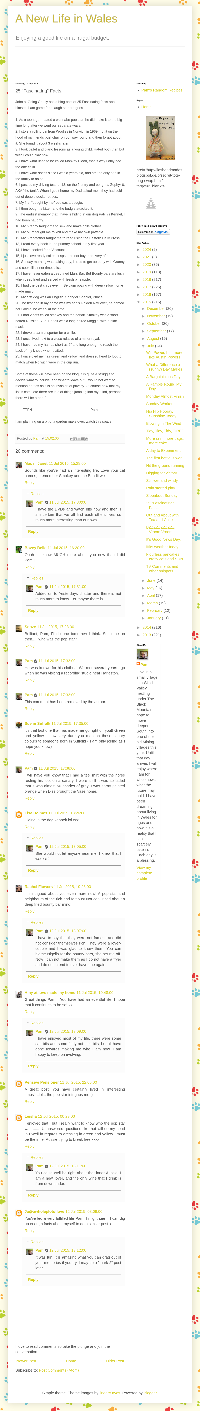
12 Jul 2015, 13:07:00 (67, 931)
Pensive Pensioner (42, 1082)
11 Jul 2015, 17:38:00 (56, 768)
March (153, 603)
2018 (147, 279)
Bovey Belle (35, 548)
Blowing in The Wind (163, 423)
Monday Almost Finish (165, 396)
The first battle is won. (165, 458)
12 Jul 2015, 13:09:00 (67, 1031)
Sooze (30, 627)
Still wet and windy (162, 480)
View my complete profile (144, 873)
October (154, 323)
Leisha (31, 1116)
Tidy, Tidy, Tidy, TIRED (165, 431)
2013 (147, 635)
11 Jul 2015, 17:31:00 (67, 587)
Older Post (115, 1361)
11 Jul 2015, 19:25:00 (72, 887)
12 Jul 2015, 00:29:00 (56, 1116)
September (157, 331)
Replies (37, 494)
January (154, 618)
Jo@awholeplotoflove (44, 1211)
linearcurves (109, 1393)
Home (71, 1361)
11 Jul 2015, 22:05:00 (78, 1082)
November (156, 316)
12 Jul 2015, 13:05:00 (67, 846)
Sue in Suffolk (37, 723)
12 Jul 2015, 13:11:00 (67, 1166)
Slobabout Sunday (162, 495)
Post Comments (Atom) (59, 1370)
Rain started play (160, 488)
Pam (39, 502)
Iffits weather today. (162, 547)
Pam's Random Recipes (161, 90)
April (151, 595)
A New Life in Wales (66, 18)
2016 (147, 294)
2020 (147, 264)
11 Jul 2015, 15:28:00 (67, 463)
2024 (147, 249)
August (153, 338)
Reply (29, 483)
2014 (147, 627)
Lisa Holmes (36, 813)
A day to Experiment (163, 450)
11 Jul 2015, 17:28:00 (55, 627)
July (151, 346)
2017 (147, 287)
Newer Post (26, 1361)
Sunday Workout (160, 404)
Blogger (150, 1393)
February (155, 610)
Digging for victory (161, 473)
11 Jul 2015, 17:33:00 (56, 661)
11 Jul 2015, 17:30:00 (67, 502)
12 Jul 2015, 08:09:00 (83, 1211)
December (156, 308)
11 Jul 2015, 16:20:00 (66, 548)
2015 (147, 302)
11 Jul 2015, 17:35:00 (69, 723)
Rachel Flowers (39, 887)
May (151, 588)
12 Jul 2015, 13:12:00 (67, 1250)
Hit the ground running (165, 465)
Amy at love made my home (50, 992)
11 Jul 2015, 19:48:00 (94, 992)
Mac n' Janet (36, 463)
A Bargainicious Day (163, 377)
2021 (147, 257)
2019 (147, 272)
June (152, 580)
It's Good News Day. (163, 539)
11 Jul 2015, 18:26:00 (66, 813)
